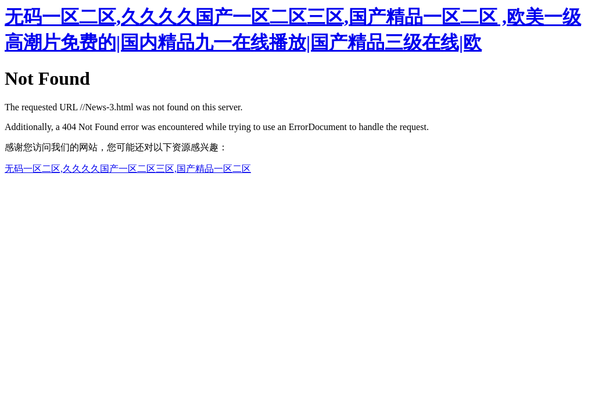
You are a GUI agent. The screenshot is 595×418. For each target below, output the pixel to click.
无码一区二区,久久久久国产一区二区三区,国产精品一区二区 (128, 169)
